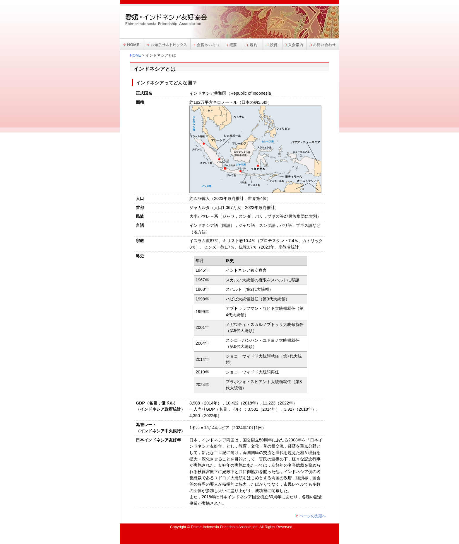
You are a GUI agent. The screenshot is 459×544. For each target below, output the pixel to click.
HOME (135, 55)
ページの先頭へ (312, 516)
